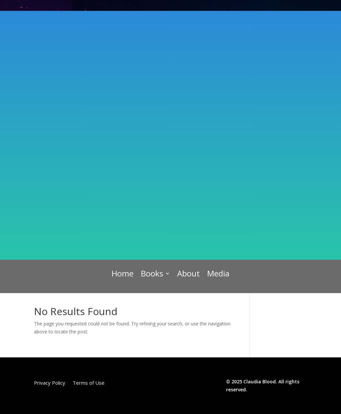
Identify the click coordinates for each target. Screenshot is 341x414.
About (188, 274)
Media (218, 274)
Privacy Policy (49, 383)
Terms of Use (89, 383)
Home (123, 274)
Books (152, 274)
